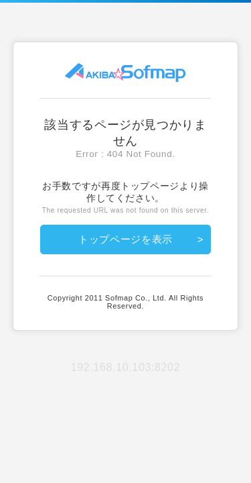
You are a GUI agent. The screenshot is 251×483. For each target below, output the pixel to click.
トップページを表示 (125, 239)
